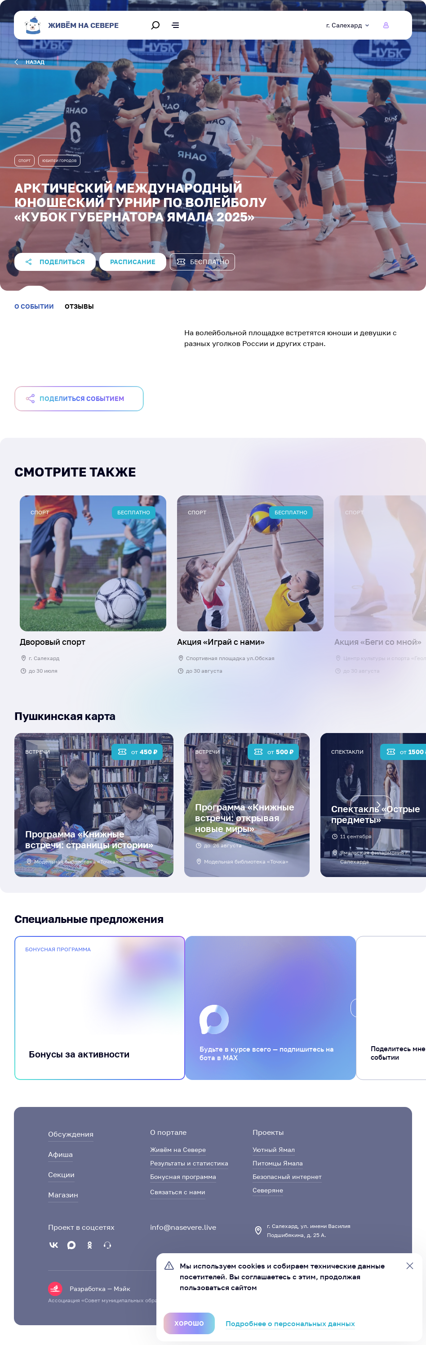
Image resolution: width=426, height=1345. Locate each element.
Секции (61, 1174)
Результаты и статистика (189, 1163)
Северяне (268, 1190)
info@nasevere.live (183, 1227)
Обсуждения (70, 1133)
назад (29, 62)
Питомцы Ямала (278, 1163)
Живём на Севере (178, 1149)
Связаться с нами (177, 1192)
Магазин (63, 1194)
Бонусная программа (183, 1176)
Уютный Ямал (274, 1149)
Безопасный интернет (287, 1176)
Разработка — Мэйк (100, 1288)
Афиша (60, 1154)
